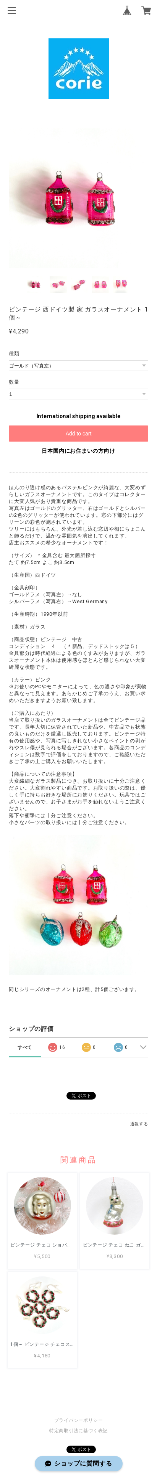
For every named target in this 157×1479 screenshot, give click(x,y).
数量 (14, 382)
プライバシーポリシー (78, 1420)
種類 (14, 353)
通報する (139, 1123)
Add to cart (79, 433)
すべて (25, 1047)
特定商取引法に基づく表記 (78, 1430)
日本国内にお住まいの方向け (78, 451)
